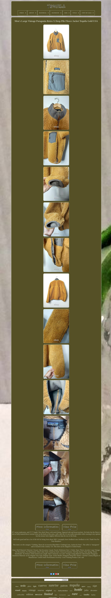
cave (81, 595)
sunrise (53, 585)
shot (56, 595)
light (34, 586)
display (24, 590)
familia (86, 595)
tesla (22, 585)
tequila (75, 585)
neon (71, 590)
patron (64, 585)
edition (29, 594)
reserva (41, 590)
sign (95, 585)
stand (17, 590)
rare (75, 594)
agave (83, 586)
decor (17, 586)
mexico (38, 595)
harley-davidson (63, 590)
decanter (93, 590)
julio (86, 590)
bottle (78, 589)
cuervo (42, 585)
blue (55, 590)
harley (93, 595)
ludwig (89, 586)
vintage (32, 590)
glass (29, 586)
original (49, 590)
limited (48, 594)
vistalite (62, 595)
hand (69, 595)
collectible (20, 595)
